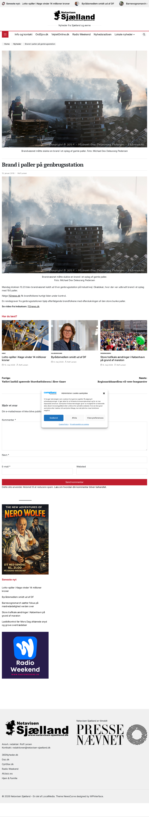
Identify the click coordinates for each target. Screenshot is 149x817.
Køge (4, 353)
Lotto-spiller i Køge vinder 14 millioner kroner (49, 3)
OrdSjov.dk (41, 34)
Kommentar (9, 420)
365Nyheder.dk (10, 755)
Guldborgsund (56, 353)
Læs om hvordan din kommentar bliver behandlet (80, 487)
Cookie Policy (64, 424)
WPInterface (96, 796)
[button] (104, 393)
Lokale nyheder (125, 34)
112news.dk (14, 295)
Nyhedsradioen (103, 34)
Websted (81, 466)
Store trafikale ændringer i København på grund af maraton (122, 359)
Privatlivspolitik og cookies (79, 424)
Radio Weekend (81, 34)
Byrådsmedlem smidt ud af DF (101, 3)
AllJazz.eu (7, 773)
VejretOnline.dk (60, 34)
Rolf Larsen (22, 173)
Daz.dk (5, 759)
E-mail (6, 466)
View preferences (95, 418)
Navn (5, 455)
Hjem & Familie (9, 778)
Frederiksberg (105, 353)
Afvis (74, 418)
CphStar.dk (8, 764)
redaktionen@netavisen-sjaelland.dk (31, 747)
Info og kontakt (23, 34)
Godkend (54, 418)
